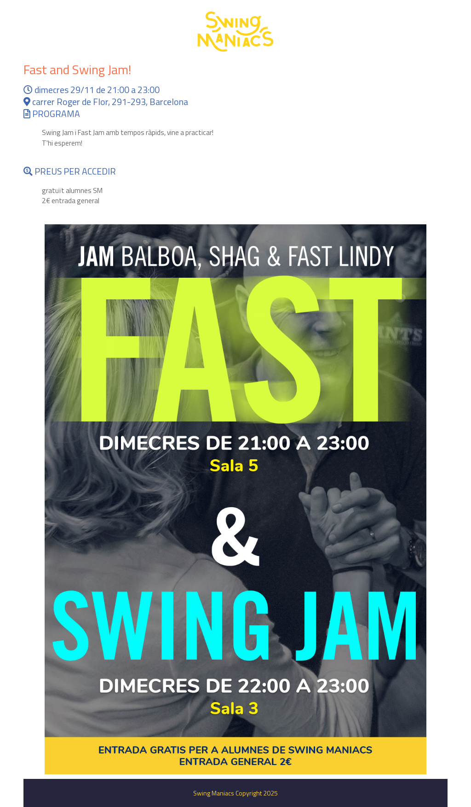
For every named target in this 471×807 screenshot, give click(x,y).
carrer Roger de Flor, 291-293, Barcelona (105, 102)
